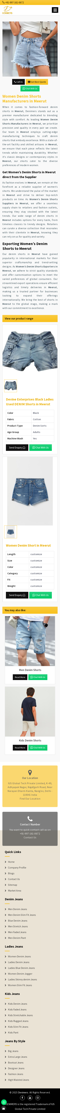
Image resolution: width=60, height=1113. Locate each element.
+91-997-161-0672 (13, 2)
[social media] (22, 1097)
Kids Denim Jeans (17, 1004)
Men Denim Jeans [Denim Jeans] (17, 909)
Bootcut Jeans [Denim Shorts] (16, 1062)
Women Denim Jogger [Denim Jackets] (20, 974)
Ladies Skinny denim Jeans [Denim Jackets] (22, 979)
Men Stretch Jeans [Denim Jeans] (18, 926)
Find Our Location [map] (30, 797)
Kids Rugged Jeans (18, 1021)
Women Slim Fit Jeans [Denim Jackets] (20, 985)
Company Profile (17, 867)
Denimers (23, 1092)
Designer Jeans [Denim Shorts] (16, 1068)
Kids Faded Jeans (17, 1009)
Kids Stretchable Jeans (20, 1015)
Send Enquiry (17, 447)
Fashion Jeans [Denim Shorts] (15, 1074)
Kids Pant (13, 1032)
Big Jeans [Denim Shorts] (13, 1051)
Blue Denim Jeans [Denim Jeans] (17, 920)
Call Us (18, 81)
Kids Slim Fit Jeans (18, 1027)
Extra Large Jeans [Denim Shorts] (17, 1057)
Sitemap (12, 885)
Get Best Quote (37, 81)
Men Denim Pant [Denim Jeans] (17, 938)
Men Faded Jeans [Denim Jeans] (17, 932)
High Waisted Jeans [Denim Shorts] (18, 1080)
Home (11, 862)
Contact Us (30, 838)
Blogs (11, 873)
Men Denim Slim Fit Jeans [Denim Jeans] (22, 915)
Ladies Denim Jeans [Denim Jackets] (18, 962)
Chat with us (30, 88)
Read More (20, 677)
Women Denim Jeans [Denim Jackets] (19, 956)
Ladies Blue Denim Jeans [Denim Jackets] (21, 968)
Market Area (14, 890)
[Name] (55, 10)
